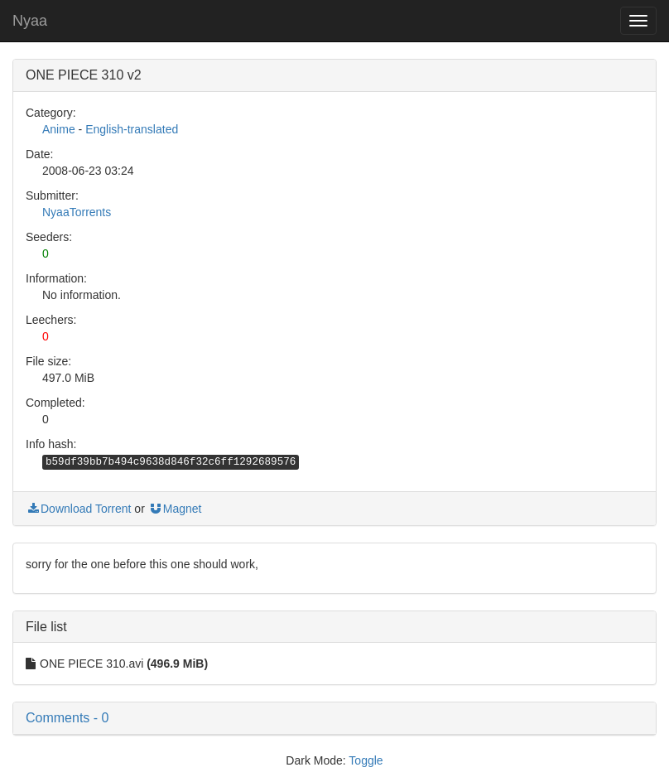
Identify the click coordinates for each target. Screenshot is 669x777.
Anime (58, 129)
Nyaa (29, 20)
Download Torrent (78, 508)
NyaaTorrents (76, 212)
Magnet (175, 508)
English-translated (131, 129)
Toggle (366, 760)
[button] (334, 718)
